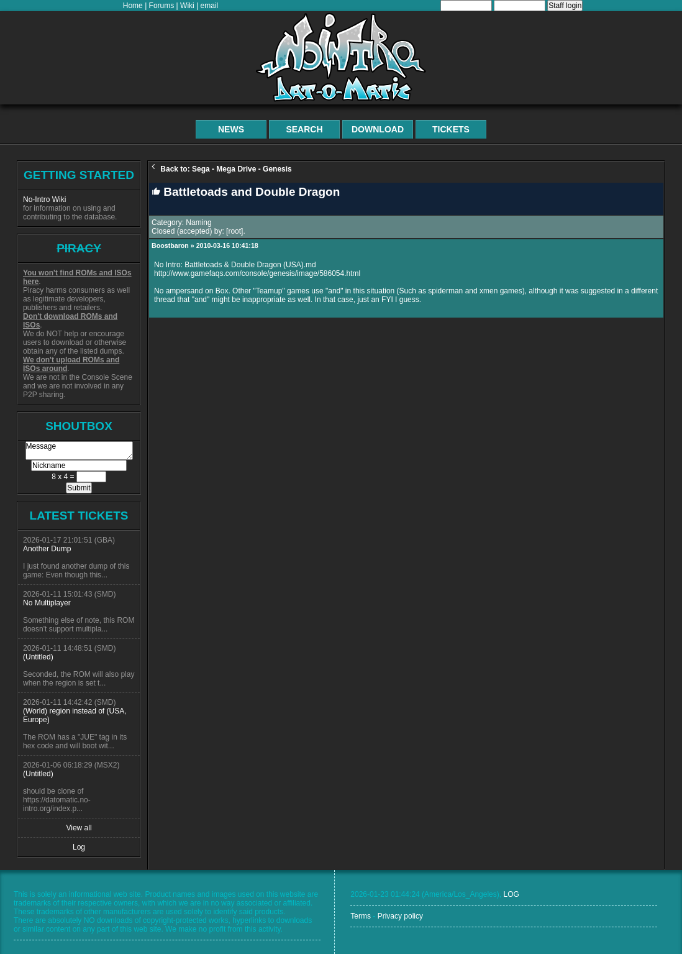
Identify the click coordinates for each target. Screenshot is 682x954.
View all (78, 827)
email (210, 5)
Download (378, 129)
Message (79, 450)
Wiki (187, 5)
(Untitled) (38, 657)
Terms (360, 916)
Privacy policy (400, 916)
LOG (511, 894)
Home (133, 5)
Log (79, 847)
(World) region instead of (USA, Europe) (75, 715)
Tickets (451, 129)
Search (304, 129)
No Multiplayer (47, 603)
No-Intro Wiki (44, 199)
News (231, 129)
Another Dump (47, 548)
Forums (162, 5)
